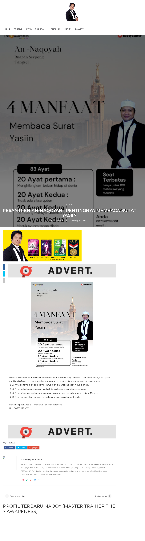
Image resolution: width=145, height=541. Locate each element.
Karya (29, 29)
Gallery (79, 29)
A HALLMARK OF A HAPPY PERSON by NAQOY (126, 452)
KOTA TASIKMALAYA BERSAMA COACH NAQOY (118, 408)
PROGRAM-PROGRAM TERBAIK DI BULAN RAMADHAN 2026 (120, 412)
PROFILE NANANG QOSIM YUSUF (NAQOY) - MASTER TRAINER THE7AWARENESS (120, 439)
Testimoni (56, 29)
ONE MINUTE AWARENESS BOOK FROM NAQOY (120, 396)
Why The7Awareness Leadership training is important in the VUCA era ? (120, 402)
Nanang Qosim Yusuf (59, 351)
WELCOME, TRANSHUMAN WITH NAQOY (127, 475)
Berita (67, 29)
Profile (18, 29)
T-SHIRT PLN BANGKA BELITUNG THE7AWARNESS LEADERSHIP (120, 417)
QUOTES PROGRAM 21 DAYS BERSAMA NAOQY (126, 486)
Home (7, 29)
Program (40, 29)
